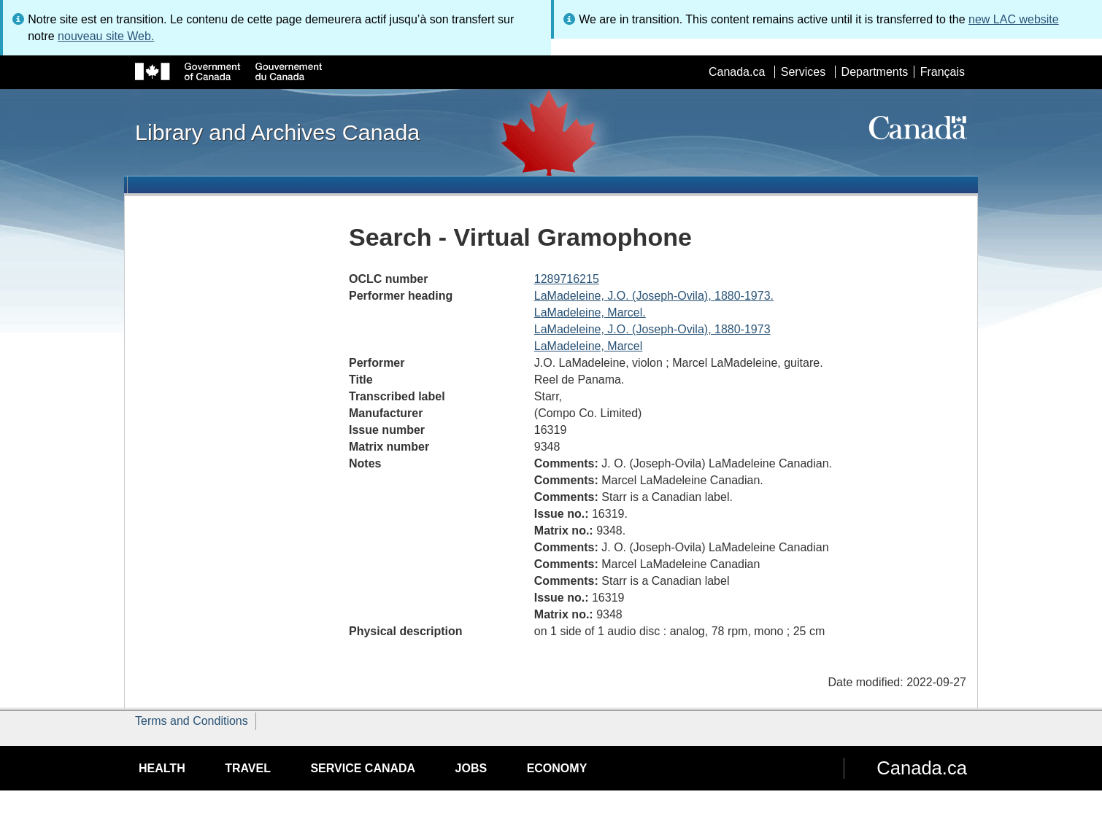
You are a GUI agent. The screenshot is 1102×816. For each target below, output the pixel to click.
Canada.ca (737, 72)
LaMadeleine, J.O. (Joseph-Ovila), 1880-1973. (654, 296)
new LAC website (1013, 19)
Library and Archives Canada (277, 132)
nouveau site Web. (106, 36)
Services (803, 72)
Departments (875, 72)
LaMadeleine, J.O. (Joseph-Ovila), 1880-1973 (652, 329)
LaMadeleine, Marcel (588, 346)
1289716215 (566, 279)
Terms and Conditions (191, 721)
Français (942, 72)
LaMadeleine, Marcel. (590, 312)
